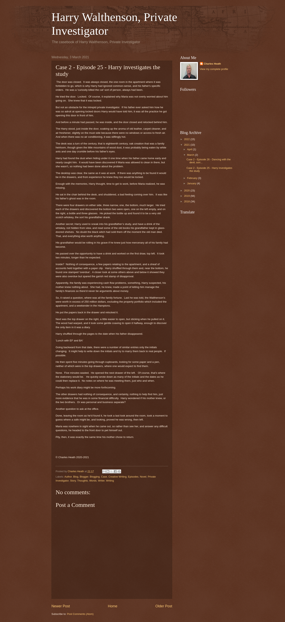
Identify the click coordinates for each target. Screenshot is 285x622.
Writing (110, 480)
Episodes (133, 476)
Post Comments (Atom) (80, 613)
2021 (187, 144)
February (192, 178)
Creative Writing (117, 476)
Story (73, 480)
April (190, 149)
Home (112, 606)
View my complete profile (214, 69)
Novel (143, 476)
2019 (187, 195)
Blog (75, 476)
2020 (187, 190)
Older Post (163, 606)
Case (104, 476)
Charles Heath (212, 63)
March (191, 154)
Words (93, 480)
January (192, 183)
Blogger (84, 476)
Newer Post (60, 606)
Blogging (95, 476)
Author (68, 476)
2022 (187, 139)
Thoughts (82, 480)
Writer (101, 480)
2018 (187, 201)
